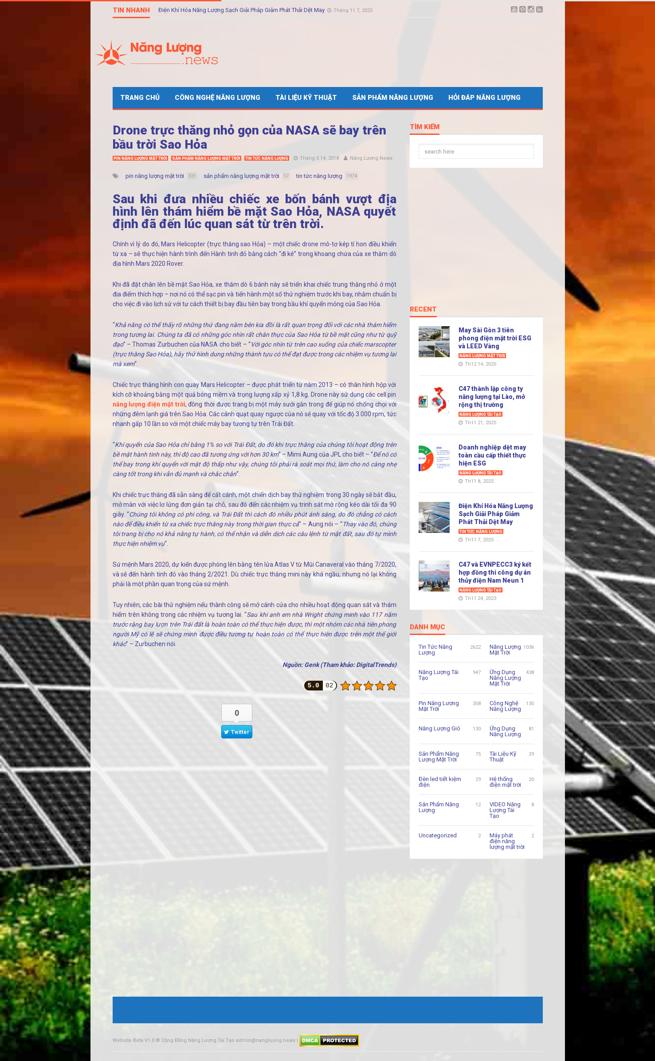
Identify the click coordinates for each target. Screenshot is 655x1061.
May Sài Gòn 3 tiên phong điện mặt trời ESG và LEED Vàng (495, 338)
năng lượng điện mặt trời (149, 404)
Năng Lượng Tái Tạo (480, 414)
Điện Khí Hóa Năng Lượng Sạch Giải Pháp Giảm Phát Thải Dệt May (242, 10)
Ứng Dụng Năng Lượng (505, 731)
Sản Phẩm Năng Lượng (392, 98)
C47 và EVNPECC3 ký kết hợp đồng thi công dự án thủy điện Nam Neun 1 (495, 572)
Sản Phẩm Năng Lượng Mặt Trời (206, 158)
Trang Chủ (140, 98)
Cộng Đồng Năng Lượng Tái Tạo (198, 1040)
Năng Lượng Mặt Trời (482, 356)
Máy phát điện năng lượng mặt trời (507, 841)
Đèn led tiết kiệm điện (440, 782)
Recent (423, 309)
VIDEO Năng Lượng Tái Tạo (505, 810)
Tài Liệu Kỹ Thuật (306, 98)
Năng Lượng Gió (439, 728)
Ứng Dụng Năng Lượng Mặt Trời (505, 677)
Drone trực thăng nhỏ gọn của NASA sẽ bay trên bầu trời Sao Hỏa (249, 137)
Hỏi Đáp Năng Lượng (484, 98)
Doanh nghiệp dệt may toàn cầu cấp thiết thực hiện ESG (492, 455)
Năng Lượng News (371, 158)
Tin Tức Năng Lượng (266, 158)
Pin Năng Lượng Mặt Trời (140, 158)
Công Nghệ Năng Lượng (217, 98)
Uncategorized (438, 835)
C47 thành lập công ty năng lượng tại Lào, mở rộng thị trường (492, 396)
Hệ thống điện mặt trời (505, 782)
